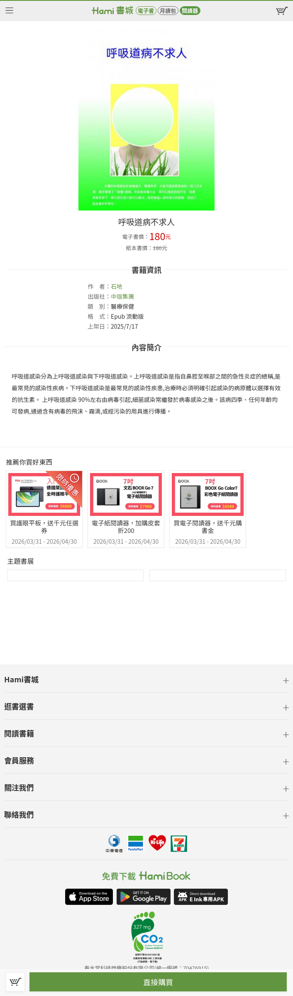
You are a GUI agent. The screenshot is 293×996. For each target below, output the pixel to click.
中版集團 (122, 296)
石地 (116, 286)
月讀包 (168, 11)
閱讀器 (190, 11)
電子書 (146, 11)
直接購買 (158, 981)
